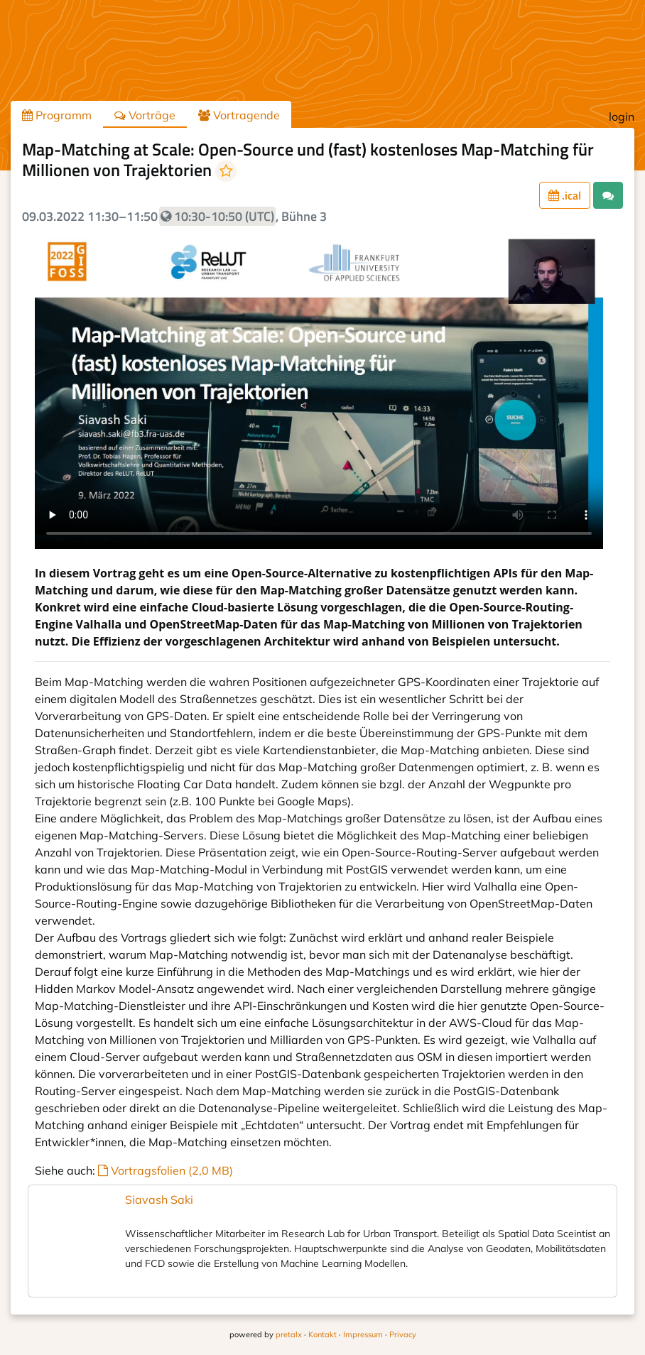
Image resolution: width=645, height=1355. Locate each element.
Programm (57, 115)
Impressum (363, 1334)
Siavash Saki (159, 1199)
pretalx (289, 1334)
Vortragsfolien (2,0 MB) (165, 1170)
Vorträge (144, 115)
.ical (564, 195)
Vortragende (239, 115)
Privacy (402, 1334)
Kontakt (322, 1334)
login (621, 116)
